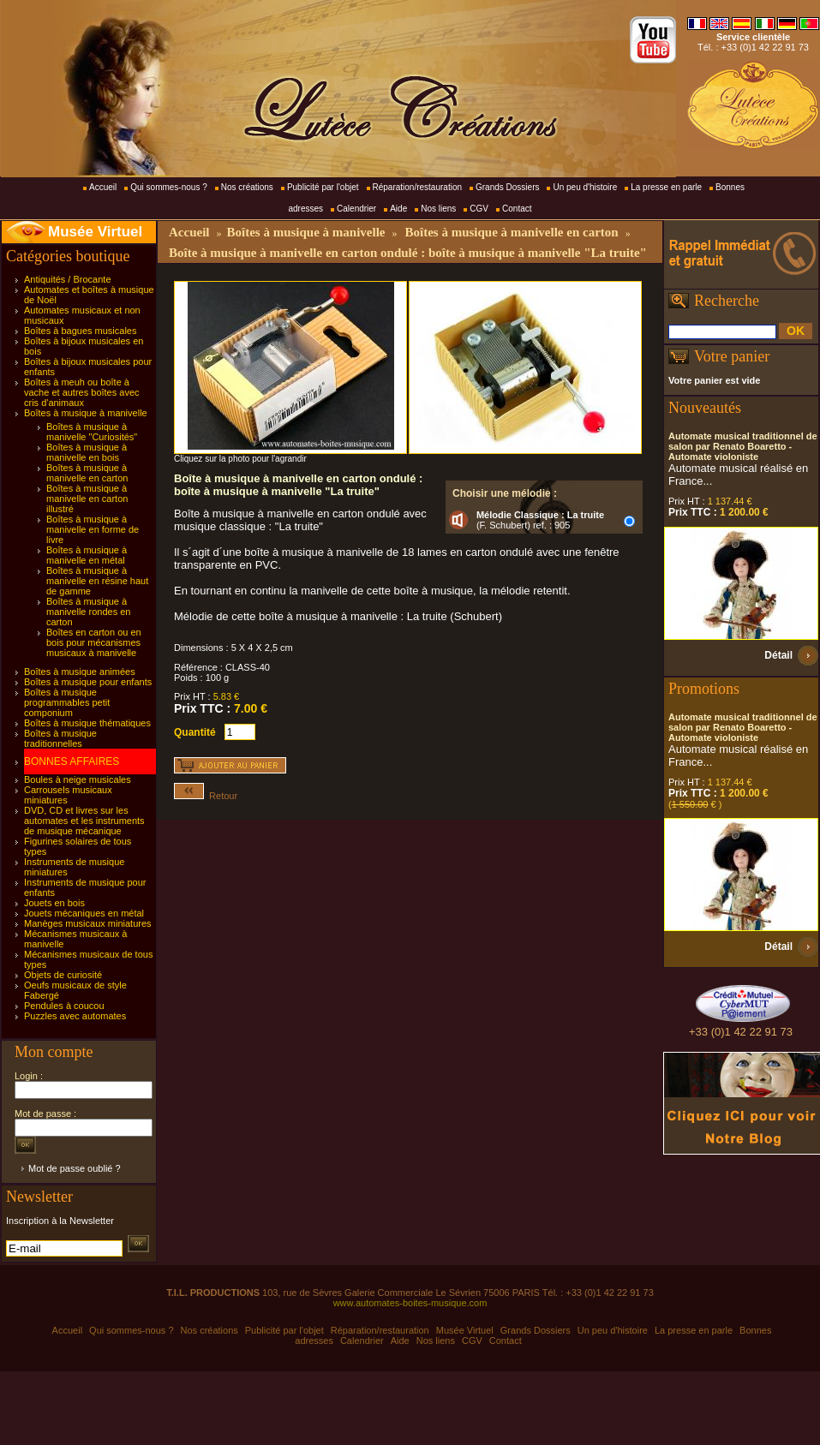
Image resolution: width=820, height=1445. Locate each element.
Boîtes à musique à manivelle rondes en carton (88, 611)
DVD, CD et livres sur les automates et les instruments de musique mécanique (84, 820)
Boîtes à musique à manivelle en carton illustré (87, 498)
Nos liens (438, 208)
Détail (778, 655)
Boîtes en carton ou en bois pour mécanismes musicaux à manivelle (93, 642)
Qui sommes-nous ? (168, 187)
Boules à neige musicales (77, 779)
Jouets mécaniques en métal (84, 913)
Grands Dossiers (507, 187)
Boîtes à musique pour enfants (88, 682)
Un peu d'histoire (585, 187)
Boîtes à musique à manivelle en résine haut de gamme (97, 580)
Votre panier (731, 356)
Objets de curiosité (63, 975)
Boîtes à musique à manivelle (85, 413)
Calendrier (356, 208)
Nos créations (247, 187)
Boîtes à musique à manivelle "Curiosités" (91, 431)
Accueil (103, 187)
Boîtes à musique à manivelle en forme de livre (92, 529)
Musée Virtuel (95, 232)
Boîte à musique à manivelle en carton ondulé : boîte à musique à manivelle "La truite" (408, 253)
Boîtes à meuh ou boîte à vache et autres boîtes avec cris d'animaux (82, 392)
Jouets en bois (54, 903)
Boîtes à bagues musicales (80, 330)
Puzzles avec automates (75, 1016)
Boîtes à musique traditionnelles (60, 738)
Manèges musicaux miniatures (88, 923)
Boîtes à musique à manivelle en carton (87, 473)
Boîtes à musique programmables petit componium (67, 702)
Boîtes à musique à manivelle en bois (86, 452)
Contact (516, 208)
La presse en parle (666, 187)
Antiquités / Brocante (67, 279)
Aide (398, 208)
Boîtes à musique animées (79, 671)
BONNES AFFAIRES (71, 761)
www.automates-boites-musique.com (410, 1303)
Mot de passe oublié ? (74, 1168)
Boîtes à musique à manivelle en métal (86, 555)
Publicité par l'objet (323, 187)
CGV (479, 208)
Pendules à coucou (64, 1005)
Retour (205, 796)
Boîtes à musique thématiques (87, 723)
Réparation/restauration (418, 187)
